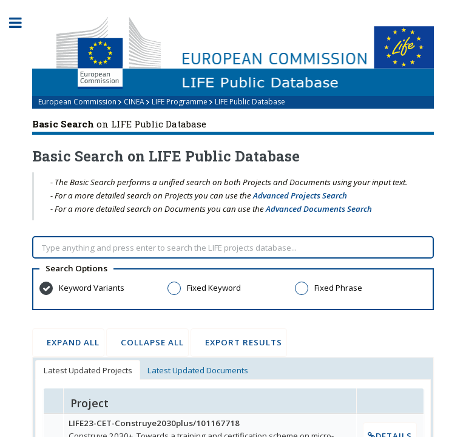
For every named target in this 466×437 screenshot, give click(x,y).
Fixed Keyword (214, 287)
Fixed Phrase (338, 287)
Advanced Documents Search (319, 208)
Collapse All (147, 342)
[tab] (87, 370)
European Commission (77, 102)
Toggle (22, 23)
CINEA (134, 102)
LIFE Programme (180, 102)
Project (89, 403)
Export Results (238, 342)
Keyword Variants (91, 287)
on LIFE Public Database (119, 124)
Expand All (68, 342)
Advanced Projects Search (300, 195)
